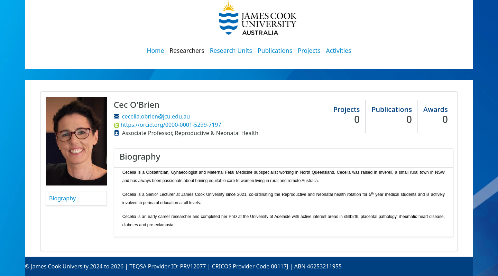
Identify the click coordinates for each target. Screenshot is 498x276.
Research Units (231, 50)
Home (155, 50)
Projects (309, 50)
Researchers (186, 50)
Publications (275, 50)
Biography (62, 198)
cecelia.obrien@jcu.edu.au (156, 116)
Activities (338, 50)
